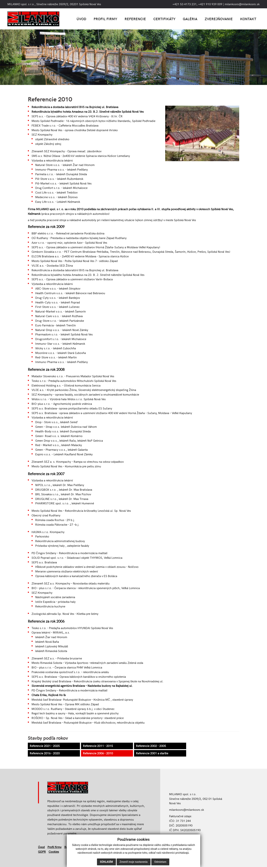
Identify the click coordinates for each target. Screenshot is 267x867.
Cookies (54, 851)
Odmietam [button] (160, 861)
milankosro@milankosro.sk (242, 4)
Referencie (135, 18)
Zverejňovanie (219, 18)
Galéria (190, 18)
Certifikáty (164, 18)
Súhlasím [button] (106, 861)
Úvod (81, 18)
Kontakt (248, 18)
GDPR (42, 851)
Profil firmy (105, 18)
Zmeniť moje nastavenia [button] (134, 861)
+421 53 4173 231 (184, 4)
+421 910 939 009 (210, 4)
